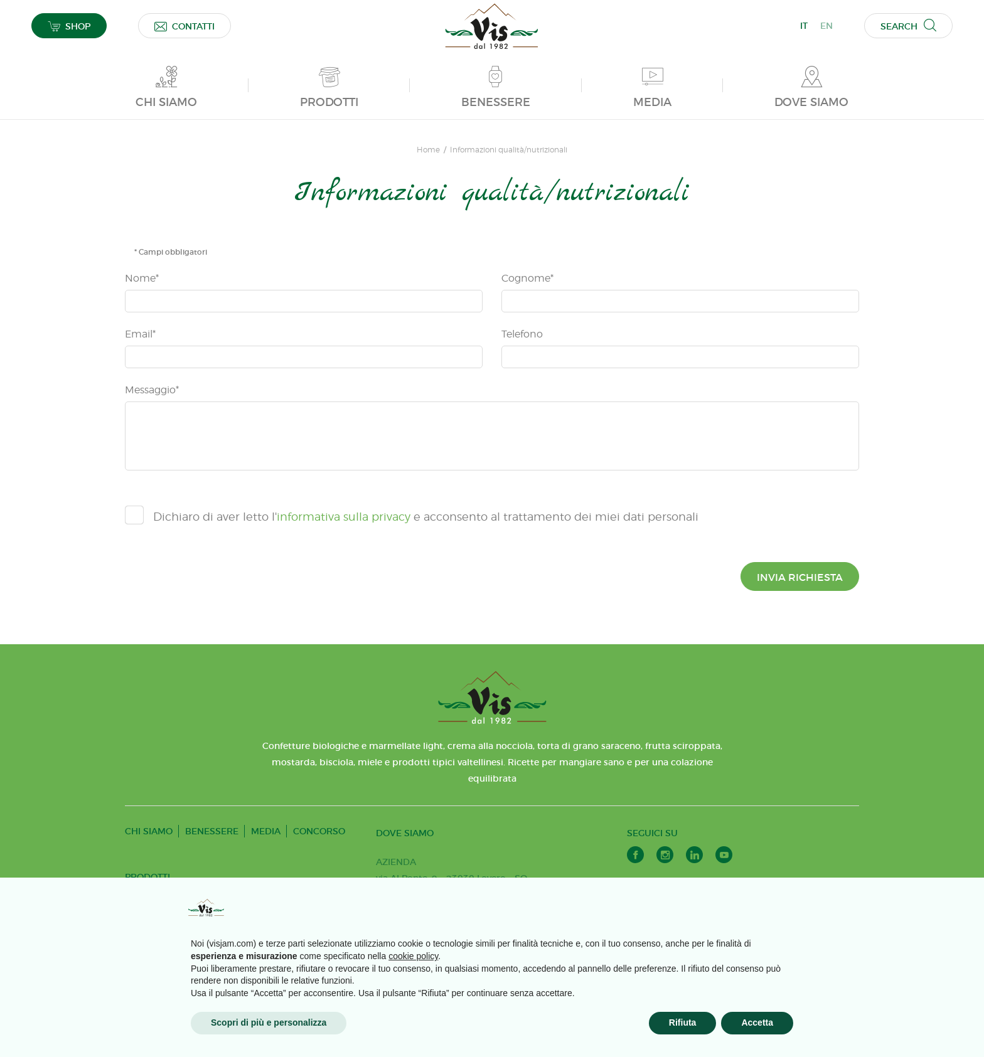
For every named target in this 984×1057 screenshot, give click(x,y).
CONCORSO (319, 831)
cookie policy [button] (413, 956)
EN (826, 25)
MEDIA (266, 831)
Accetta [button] (757, 1022)
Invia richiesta (800, 577)
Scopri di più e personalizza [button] (268, 1022)
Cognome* (527, 278)
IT (804, 25)
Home (428, 150)
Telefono (522, 334)
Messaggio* (152, 390)
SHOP (69, 26)
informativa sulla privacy (343, 516)
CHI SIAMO (149, 831)
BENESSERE (211, 831)
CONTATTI (184, 26)
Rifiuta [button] (683, 1022)
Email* (140, 334)
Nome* (142, 278)
